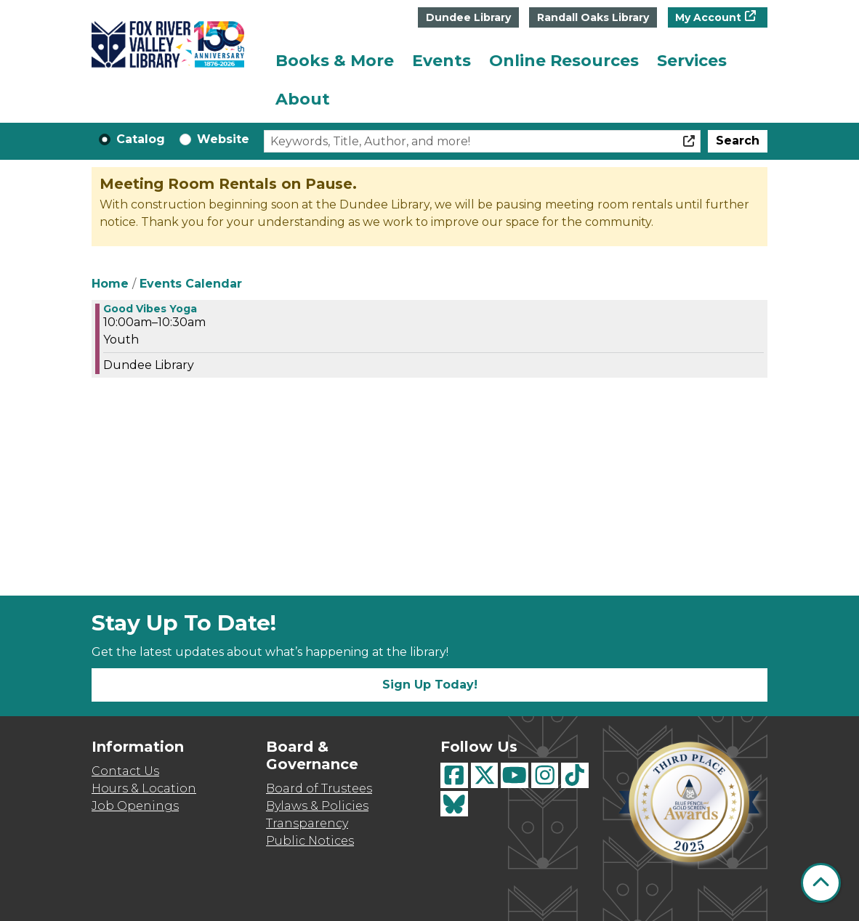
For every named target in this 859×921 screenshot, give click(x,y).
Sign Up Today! (429, 684)
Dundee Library (468, 17)
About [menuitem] (302, 99)
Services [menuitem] (692, 60)
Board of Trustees (319, 788)
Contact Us (125, 771)
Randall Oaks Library (593, 17)
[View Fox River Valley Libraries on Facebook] (454, 775)
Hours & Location (144, 788)
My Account (708, 17)
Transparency (307, 823)
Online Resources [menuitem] (564, 60)
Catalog (140, 139)
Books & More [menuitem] (334, 60)
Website (223, 139)
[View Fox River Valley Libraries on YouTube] (514, 775)
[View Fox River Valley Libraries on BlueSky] (454, 803)
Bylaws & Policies (317, 806)
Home (110, 284)
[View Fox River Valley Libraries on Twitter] (485, 775)
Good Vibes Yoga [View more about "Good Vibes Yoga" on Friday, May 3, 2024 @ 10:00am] (150, 309)
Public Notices (310, 841)
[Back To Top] (821, 883)
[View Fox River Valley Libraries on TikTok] (575, 775)
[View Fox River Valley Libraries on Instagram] (545, 775)
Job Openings (135, 806)
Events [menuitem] (441, 60)
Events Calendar (191, 284)
